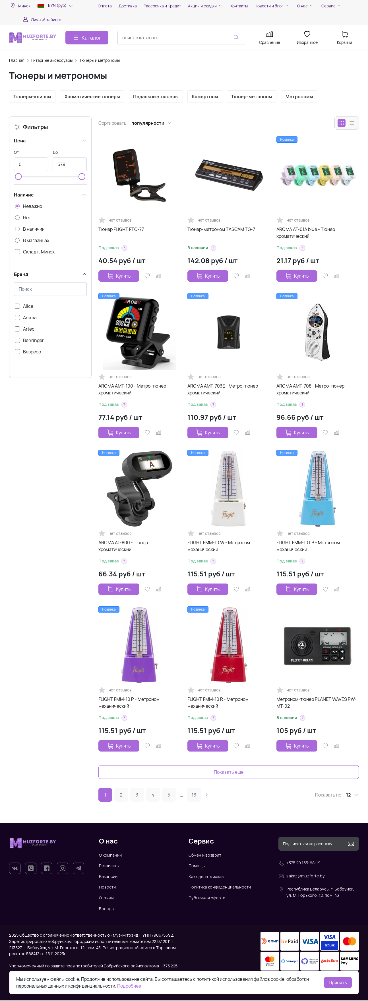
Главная (16, 60)
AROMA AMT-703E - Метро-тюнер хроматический (222, 389)
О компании (110, 855)
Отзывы (106, 898)
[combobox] (181, 37)
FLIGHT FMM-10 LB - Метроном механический (308, 546)
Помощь (197, 866)
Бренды (106, 909)
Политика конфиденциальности (220, 887)
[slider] (18, 177)
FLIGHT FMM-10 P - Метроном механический (129, 703)
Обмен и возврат (205, 855)
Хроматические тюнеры (93, 97)
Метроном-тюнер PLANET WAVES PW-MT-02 (316, 703)
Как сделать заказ (206, 877)
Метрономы (305, 97)
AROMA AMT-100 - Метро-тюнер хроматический (132, 389)
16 (194, 795)
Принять (338, 982)
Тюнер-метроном (256, 97)
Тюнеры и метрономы (99, 60)
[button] (124, 248)
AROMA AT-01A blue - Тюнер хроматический (305, 233)
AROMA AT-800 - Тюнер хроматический (123, 546)
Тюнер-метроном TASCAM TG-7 (221, 230)
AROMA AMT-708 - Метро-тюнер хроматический (310, 389)
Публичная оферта (207, 898)
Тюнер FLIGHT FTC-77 (121, 230)
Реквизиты (109, 866)
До (55, 152)
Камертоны (208, 97)
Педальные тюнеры (158, 97)
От (16, 152)
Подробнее (129, 986)
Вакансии (108, 877)
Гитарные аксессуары (52, 60)
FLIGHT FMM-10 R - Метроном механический (218, 703)
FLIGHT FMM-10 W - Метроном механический (218, 546)
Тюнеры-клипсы (33, 97)
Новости (107, 887)
